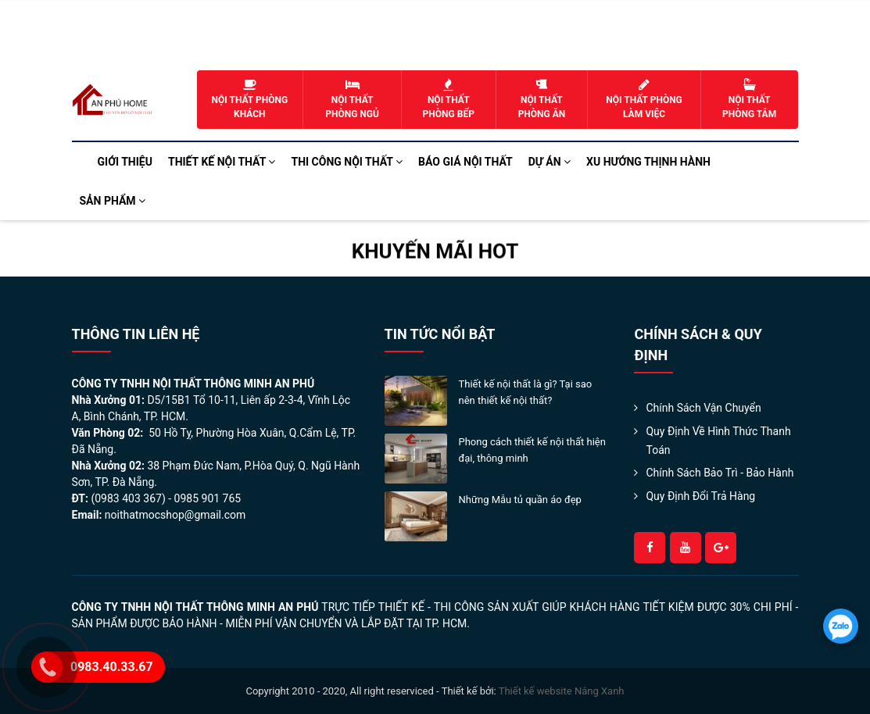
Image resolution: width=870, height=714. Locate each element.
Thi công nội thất (347, 161)
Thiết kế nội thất (222, 161)
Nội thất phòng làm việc (644, 99)
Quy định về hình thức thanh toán (718, 440)
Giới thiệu (125, 161)
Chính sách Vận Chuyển (703, 408)
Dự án (549, 161)
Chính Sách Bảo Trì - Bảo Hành (719, 472)
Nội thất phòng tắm (749, 99)
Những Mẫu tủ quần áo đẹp (520, 499)
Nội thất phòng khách (250, 99)
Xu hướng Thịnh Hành (648, 161)
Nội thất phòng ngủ (352, 99)
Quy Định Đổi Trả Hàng (700, 496)
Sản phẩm (113, 201)
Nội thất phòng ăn (542, 99)
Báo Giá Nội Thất (465, 161)
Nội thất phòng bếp (449, 99)
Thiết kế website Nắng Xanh (562, 691)
